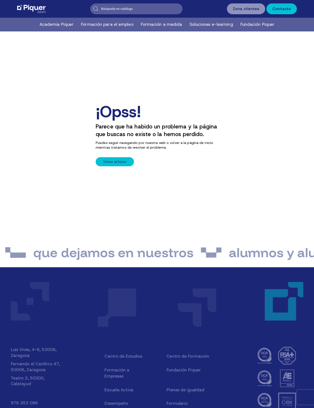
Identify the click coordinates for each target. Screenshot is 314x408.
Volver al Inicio (115, 161)
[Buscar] (136, 8)
